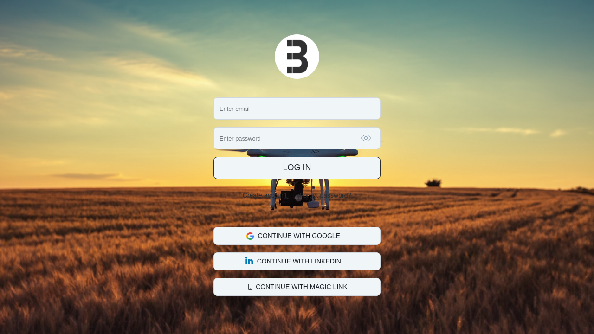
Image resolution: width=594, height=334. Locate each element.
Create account (265, 195)
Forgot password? (325, 195)
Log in (297, 167)
